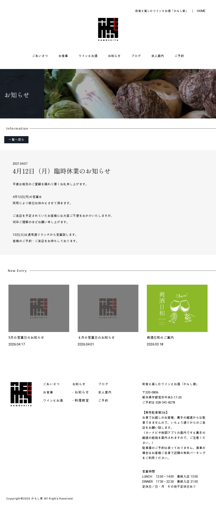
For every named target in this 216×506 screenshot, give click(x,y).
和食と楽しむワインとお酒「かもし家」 (161, 11)
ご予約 (179, 56)
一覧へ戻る (16, 140)
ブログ (136, 56)
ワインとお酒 (87, 56)
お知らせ (114, 56)
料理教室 (82, 400)
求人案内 (157, 56)
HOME (201, 11)
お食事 (63, 56)
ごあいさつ (40, 56)
